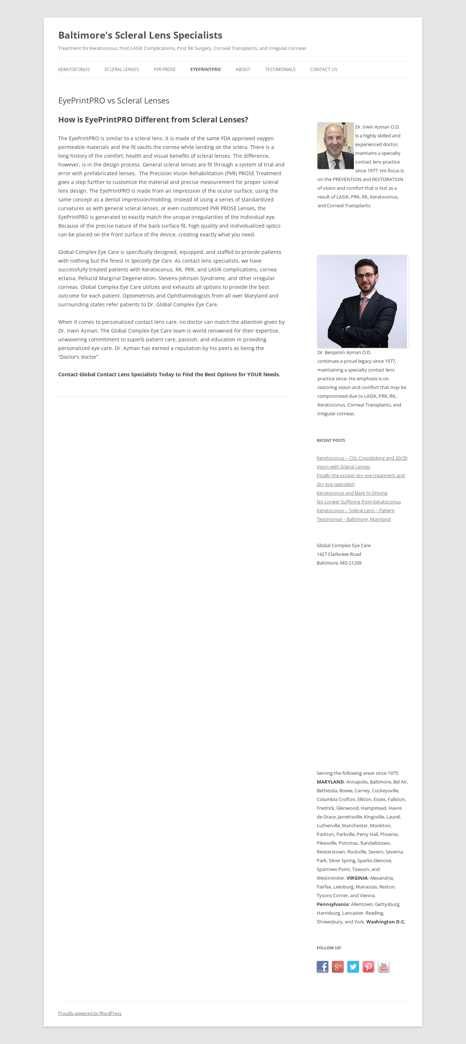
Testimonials (280, 69)
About (243, 69)
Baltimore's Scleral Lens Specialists (140, 35)
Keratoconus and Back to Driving (352, 493)
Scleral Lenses (121, 69)
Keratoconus (74, 69)
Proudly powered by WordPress (90, 1013)
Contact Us (323, 69)
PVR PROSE (165, 69)
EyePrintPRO (205, 69)
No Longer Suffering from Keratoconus (359, 501)
